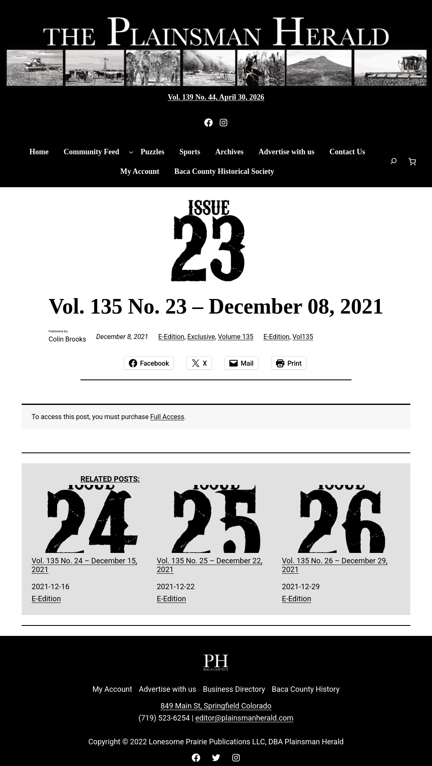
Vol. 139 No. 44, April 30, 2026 (216, 97)
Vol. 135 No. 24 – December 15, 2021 (91, 529)
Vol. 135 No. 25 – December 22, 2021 (216, 529)
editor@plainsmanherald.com (244, 717)
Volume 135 (236, 337)
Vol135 (302, 337)
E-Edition (171, 337)
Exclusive (201, 337)
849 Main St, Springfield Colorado (216, 705)
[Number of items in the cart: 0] (412, 161)
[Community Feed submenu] (131, 152)
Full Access (167, 417)
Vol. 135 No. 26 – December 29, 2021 (341, 529)
